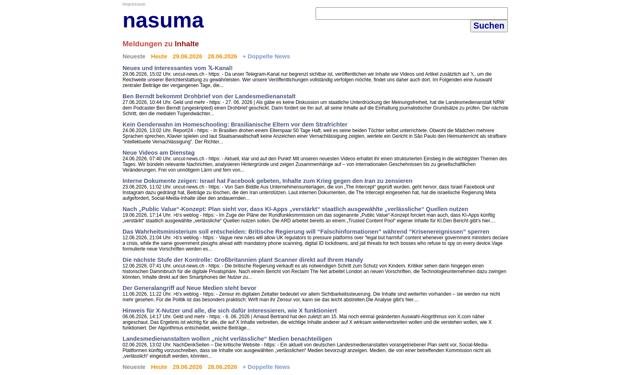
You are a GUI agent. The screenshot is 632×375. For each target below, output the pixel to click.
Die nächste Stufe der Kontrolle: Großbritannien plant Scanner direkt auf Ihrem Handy (243, 260)
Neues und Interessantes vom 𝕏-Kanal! (178, 68)
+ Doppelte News (266, 56)
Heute (159, 56)
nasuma (163, 20)
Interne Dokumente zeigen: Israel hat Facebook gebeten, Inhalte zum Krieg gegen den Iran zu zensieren (267, 181)
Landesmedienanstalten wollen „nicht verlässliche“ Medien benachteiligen (227, 339)
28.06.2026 (222, 56)
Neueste (134, 56)
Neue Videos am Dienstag (159, 152)
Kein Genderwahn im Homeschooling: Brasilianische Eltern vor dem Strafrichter (235, 124)
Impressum (134, 4)
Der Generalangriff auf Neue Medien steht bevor (189, 288)
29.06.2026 (187, 56)
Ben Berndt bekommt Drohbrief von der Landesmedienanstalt (209, 96)
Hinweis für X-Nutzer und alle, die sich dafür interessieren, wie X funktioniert (230, 310)
